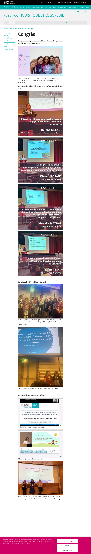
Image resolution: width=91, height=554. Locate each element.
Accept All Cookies (67, 550)
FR (83, 11)
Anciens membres (9, 50)
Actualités (21, 7)
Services (77, 2)
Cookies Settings (67, 541)
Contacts (82, 7)
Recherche (44, 7)
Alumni (83, 2)
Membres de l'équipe (7, 34)
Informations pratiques (49, 23)
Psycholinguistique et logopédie (34, 15)
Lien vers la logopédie (62, 23)
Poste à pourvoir (8, 41)
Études (57, 2)
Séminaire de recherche (35, 23)
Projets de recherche (22, 23)
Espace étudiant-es (73, 7)
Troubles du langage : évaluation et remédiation (20, 28)
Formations (36, 7)
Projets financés (8, 38)
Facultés (50, 2)
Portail (78, 12)
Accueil (6, 23)
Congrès (6, 44)
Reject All (67, 545)
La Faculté (29, 7)
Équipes (12, 23)
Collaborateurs (66, 2)
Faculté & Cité (52, 7)
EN (85, 11)
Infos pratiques (62, 7)
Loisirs (5, 47)
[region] (45, 545)
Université (42, 2)
